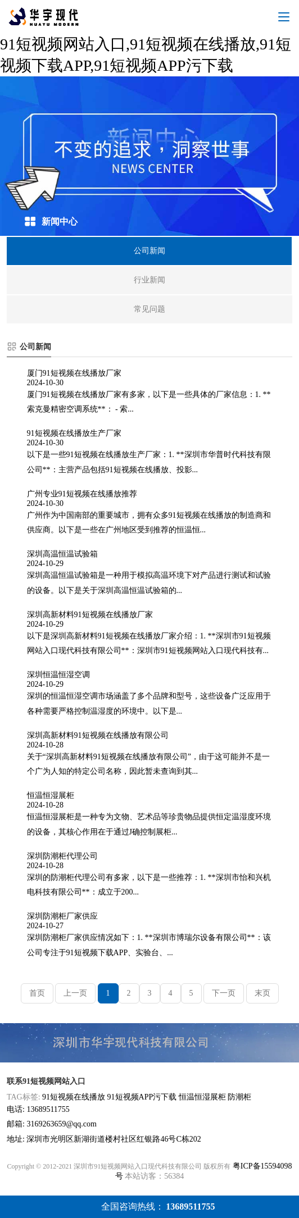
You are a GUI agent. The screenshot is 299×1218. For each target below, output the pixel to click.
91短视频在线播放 (73, 1097)
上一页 (75, 993)
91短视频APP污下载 (142, 1097)
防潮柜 (239, 1097)
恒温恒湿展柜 (202, 1097)
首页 (37, 993)
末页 (262, 993)
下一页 (223, 993)
